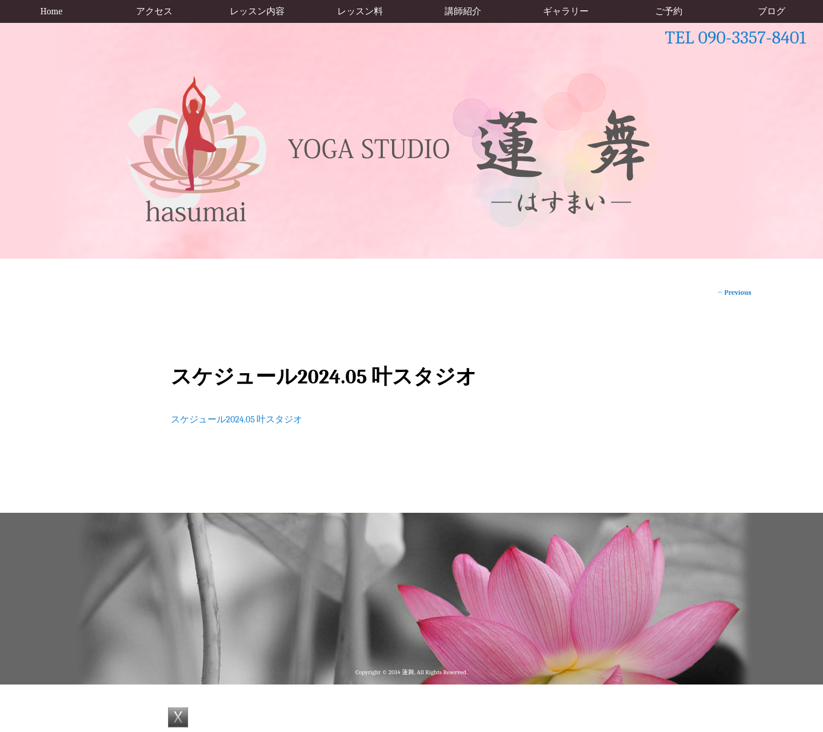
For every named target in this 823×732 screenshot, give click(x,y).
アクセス (154, 11)
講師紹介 (463, 11)
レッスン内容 (257, 11)
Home (52, 11)
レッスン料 (360, 11)
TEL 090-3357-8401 (735, 37)
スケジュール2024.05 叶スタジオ (236, 419)
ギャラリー (566, 11)
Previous (734, 292)
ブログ (771, 11)
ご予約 (668, 11)
